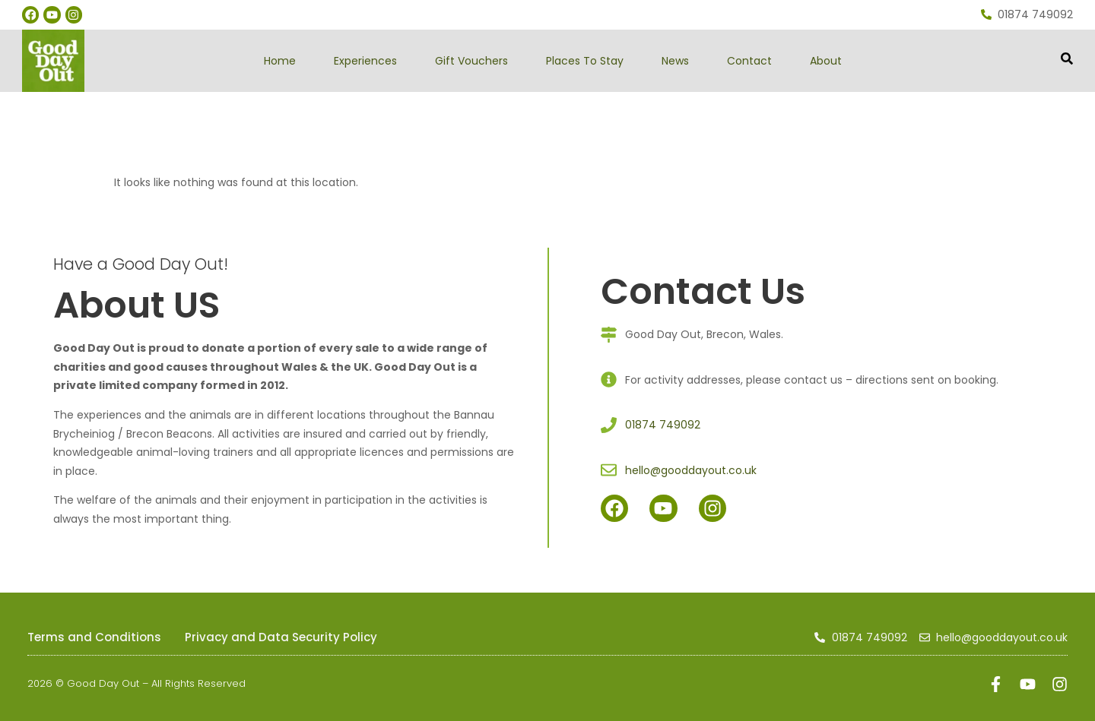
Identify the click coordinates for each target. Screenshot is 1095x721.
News (675, 60)
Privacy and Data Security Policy (281, 637)
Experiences (365, 60)
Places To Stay (585, 60)
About (826, 60)
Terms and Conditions (94, 637)
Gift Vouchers (471, 60)
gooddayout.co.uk (184, 100)
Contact (749, 60)
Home (280, 60)
